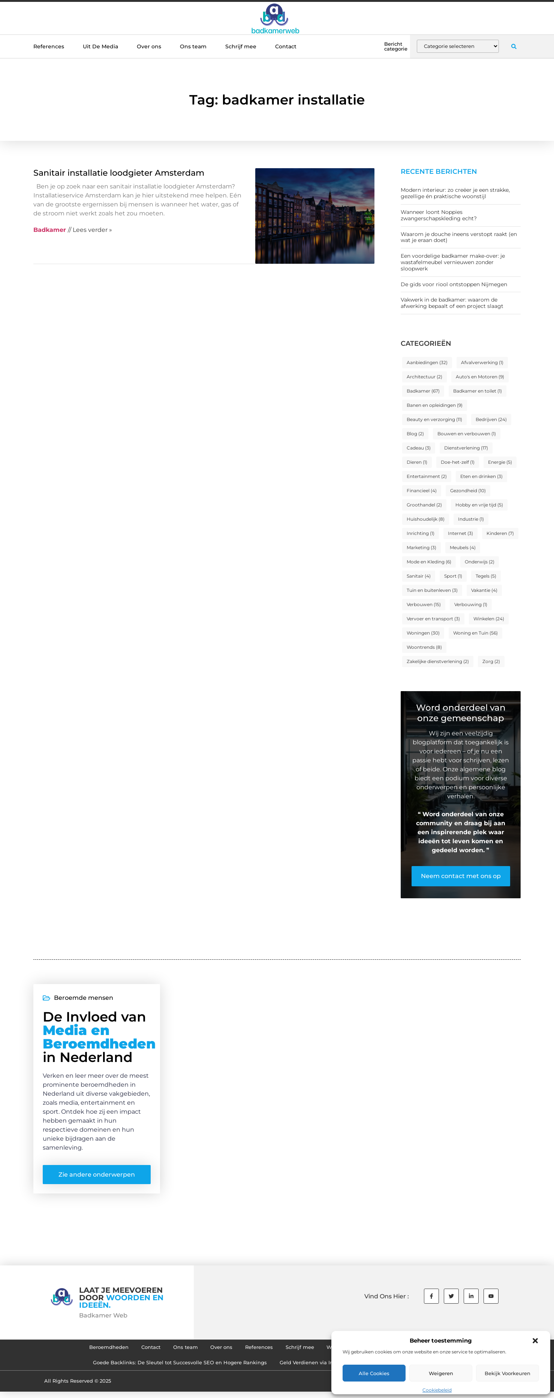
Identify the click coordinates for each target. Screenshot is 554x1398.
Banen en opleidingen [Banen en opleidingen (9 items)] (435, 405)
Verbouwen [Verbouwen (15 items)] (424, 604)
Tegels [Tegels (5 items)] (486, 576)
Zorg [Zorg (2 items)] (491, 661)
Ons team (193, 46)
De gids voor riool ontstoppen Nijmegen (454, 284)
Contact (285, 46)
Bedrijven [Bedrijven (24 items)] (491, 419)
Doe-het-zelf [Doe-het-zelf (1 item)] (458, 462)
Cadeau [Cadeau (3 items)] (419, 448)
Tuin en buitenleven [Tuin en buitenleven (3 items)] (432, 590)
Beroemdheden (88, 1350)
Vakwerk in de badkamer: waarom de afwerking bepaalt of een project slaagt (452, 302)
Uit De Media (100, 46)
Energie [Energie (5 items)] (500, 462)
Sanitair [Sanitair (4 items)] (419, 576)
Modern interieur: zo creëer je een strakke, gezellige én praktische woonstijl (455, 193)
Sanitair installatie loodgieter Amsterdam (118, 173)
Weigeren (441, 1373)
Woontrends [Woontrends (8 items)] (424, 647)
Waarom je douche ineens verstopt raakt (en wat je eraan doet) (459, 237)
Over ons (149, 46)
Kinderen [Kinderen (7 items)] (500, 533)
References (48, 46)
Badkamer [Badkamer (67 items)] (423, 391)
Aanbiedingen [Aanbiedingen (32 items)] (427, 362)
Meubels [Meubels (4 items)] (463, 547)
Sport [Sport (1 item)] (453, 576)
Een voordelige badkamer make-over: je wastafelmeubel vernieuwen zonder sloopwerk (453, 262)
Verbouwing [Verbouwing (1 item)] (470, 604)
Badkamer (49, 229)
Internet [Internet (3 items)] (460, 533)
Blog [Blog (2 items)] (415, 433)
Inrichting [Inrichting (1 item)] (420, 533)
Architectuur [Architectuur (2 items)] (424, 376)
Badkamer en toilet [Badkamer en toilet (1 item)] (477, 391)
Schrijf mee (240, 46)
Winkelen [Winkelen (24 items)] (488, 618)
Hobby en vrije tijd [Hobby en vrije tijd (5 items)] (479, 505)
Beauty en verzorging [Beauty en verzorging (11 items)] (434, 419)
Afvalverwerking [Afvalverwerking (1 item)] (482, 362)
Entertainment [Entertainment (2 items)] (427, 476)
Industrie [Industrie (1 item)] (471, 519)
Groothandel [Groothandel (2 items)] (424, 505)
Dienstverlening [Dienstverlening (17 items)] (466, 448)
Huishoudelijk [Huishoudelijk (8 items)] (426, 519)
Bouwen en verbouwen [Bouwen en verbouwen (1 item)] (466, 433)
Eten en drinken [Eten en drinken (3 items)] (481, 476)
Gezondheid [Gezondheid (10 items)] (468, 490)
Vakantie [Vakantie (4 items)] (484, 590)
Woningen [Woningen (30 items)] (423, 633)
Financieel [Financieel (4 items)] (422, 490)
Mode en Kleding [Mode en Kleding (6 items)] (429, 562)
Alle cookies (374, 1373)
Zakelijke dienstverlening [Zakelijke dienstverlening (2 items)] (438, 661)
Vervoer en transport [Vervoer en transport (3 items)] (433, 618)
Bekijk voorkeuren (507, 1373)
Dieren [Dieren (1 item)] (417, 462)
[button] (535, 1340)
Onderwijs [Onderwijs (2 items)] (479, 562)
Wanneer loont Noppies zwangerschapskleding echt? (439, 215)
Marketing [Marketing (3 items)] (421, 547)
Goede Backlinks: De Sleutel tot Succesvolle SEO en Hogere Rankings (170, 1368)
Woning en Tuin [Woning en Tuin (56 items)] (475, 633)
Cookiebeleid (437, 1390)
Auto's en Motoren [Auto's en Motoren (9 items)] (480, 376)
